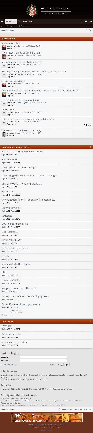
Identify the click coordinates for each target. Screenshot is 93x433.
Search (5, 26)
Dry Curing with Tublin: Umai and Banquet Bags (29, 175)
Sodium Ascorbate (11, 43)
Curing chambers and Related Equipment (25, 296)
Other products (10, 280)
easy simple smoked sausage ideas (20, 100)
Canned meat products (15, 248)
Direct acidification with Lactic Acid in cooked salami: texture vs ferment (40, 90)
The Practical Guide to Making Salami (21, 52)
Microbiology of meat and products (22, 183)
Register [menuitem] (91, 22)
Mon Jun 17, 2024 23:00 (31, 93)
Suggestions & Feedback (15, 342)
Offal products (10, 231)
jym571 (18, 112)
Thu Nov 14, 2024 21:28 (31, 65)
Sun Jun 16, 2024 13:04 (37, 103)
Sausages (7, 215)
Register (24, 26)
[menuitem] (81, 21)
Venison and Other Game (16, 264)
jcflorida (19, 55)
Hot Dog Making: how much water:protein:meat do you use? (34, 71)
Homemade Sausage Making (16, 147)
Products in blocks (12, 240)
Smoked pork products (15, 224)
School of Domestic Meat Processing (22, 151)
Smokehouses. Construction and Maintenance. (28, 199)
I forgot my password (8, 364)
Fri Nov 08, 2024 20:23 (37, 74)
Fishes (5, 256)
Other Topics (8, 321)
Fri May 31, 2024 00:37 (31, 133)
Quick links (3, 22)
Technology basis (11, 207)
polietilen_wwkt (67, 389)
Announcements (11, 334)
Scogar (18, 133)
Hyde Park (7, 326)
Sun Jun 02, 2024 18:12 (32, 112)
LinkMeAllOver (21, 74)
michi (18, 46)
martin (18, 65)
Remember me (56, 364)
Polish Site (27, 21)
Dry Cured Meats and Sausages (19, 167)
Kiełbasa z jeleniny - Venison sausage (21, 62)
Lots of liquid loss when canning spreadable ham (28, 119)
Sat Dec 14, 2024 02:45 (32, 55)
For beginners (9, 159)
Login (15, 26)
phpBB (38, 424)
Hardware (7, 191)
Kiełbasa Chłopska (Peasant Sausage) (21, 130)
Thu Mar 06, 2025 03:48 (31, 46)
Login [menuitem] (86, 22)
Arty (38, 427)
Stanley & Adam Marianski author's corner (17, 312)
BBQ (4, 272)
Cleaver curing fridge (13, 81)
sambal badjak (21, 103)
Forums (12, 21)
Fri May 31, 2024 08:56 (31, 122)
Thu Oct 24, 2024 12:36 (30, 84)
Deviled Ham (8, 109)
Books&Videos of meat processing (21, 304)
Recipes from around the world (19, 288)
